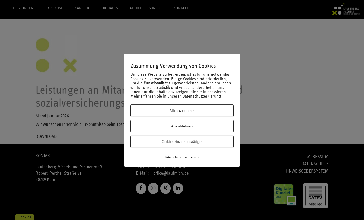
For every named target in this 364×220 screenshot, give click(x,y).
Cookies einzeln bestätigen (182, 142)
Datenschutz (173, 157)
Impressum (191, 157)
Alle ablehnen (182, 126)
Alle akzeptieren (182, 111)
